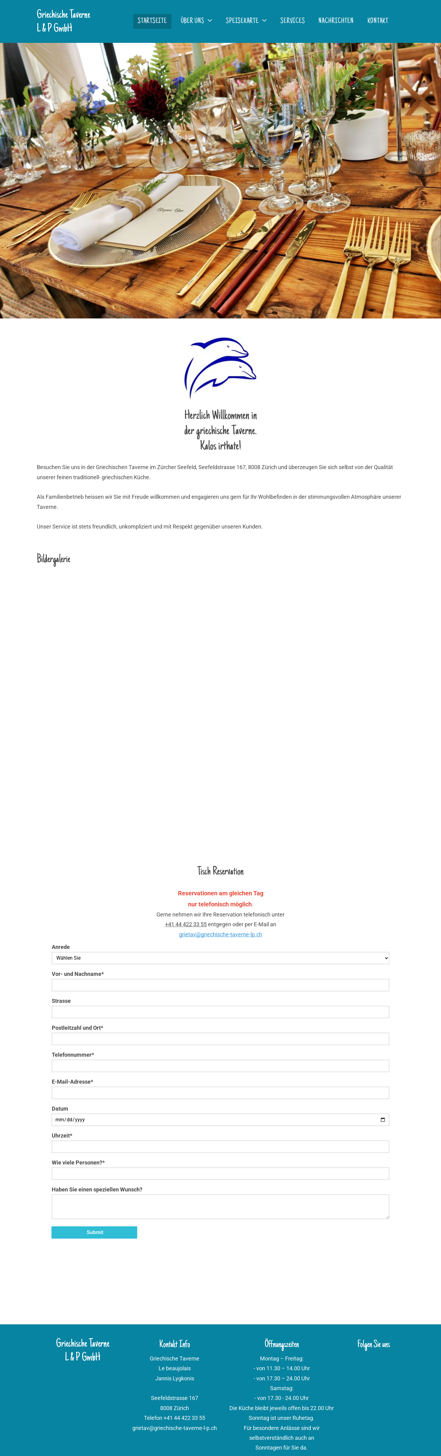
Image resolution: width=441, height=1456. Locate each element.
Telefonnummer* (73, 1055)
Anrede (61, 947)
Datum (60, 1108)
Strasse (61, 1001)
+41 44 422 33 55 (186, 924)
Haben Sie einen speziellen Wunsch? (97, 1189)
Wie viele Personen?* (78, 1162)
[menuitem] (154, 21)
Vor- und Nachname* (78, 974)
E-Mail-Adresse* (72, 1081)
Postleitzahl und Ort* (77, 1028)
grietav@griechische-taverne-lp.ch (220, 934)
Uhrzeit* (62, 1135)
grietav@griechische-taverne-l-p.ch (174, 1428)
